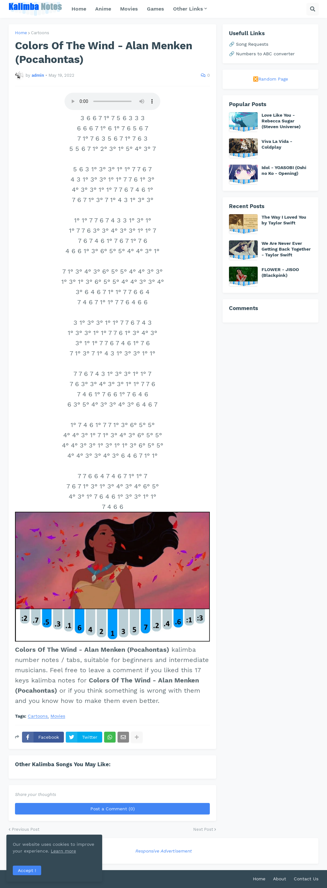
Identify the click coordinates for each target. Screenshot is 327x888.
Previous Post (25, 829)
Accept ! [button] (27, 870)
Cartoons (40, 33)
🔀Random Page (270, 79)
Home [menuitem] (79, 9)
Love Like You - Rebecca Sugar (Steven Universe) (281, 121)
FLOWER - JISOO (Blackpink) (280, 272)
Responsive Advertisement (163, 850)
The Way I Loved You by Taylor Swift (284, 219)
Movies (57, 716)
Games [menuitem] (155, 9)
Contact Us (306, 878)
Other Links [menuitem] (188, 9)
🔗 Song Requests (248, 44)
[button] (312, 9)
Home (21, 33)
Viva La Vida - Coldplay (277, 144)
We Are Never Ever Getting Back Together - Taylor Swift (286, 249)
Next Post (203, 829)
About (279, 878)
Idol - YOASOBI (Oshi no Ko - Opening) (284, 170)
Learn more (63, 850)
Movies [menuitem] (129, 9)
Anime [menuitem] (103, 9)
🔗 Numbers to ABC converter (262, 53)
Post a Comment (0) (112, 808)
